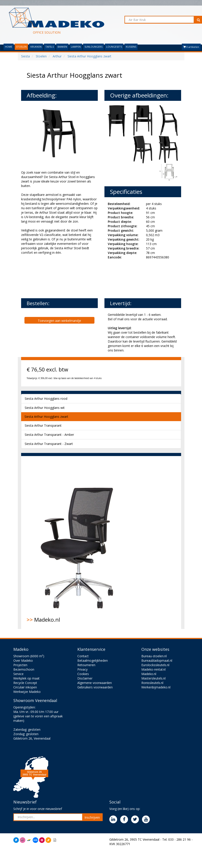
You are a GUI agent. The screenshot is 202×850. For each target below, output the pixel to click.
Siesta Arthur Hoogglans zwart (46, 416)
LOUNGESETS (114, 46)
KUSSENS (131, 46)
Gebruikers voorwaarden (95, 687)
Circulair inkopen (25, 687)
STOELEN (21, 46)
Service (18, 674)
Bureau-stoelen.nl (154, 656)
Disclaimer (84, 678)
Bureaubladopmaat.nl (156, 660)
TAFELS (49, 46)
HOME (8, 46)
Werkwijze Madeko (27, 692)
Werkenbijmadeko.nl (155, 687)
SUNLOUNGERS (93, 46)
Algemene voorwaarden (94, 683)
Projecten (20, 665)
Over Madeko (23, 660)
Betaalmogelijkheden (92, 660)
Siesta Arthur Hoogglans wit (45, 408)
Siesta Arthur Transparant (43, 425)
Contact (83, 656)
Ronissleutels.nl (152, 683)
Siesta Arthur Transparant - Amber (49, 434)
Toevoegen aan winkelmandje (59, 320)
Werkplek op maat (26, 678)
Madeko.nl (80, 542)
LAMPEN (76, 46)
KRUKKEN (36, 46)
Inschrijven (92, 817)
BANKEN (62, 46)
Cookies (83, 674)
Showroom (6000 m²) (28, 656)
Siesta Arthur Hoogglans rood (46, 398)
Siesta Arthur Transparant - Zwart (49, 444)
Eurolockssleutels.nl (155, 665)
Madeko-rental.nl (153, 669)
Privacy (82, 669)
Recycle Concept (25, 683)
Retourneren (86, 665)
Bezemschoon (23, 669)
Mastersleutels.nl (153, 678)
